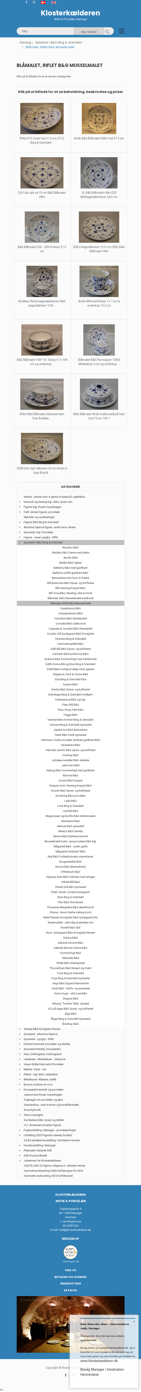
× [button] (134, 1321)
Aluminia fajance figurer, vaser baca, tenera (50, 527)
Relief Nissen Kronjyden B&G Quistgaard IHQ (70, 917)
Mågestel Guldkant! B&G (70, 851)
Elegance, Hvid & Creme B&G (70, 674)
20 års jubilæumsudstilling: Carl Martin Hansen (52, 1140)
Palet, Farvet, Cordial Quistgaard (70, 892)
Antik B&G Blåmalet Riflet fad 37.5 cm (99, 138)
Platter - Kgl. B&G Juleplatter (41, 1074)
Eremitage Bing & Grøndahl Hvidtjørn (70, 694)
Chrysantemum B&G (70, 613)
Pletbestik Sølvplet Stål (38, 1150)
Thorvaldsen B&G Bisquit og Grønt (70, 968)
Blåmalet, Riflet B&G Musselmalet (70, 603)
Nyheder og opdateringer (39, 517)
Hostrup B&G (71, 755)
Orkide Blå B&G (70, 881)
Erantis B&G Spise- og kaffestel (70, 689)
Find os (70, 1270)
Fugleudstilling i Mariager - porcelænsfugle (50, 1130)
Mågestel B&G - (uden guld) (71, 846)
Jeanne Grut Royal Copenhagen (43, 1094)
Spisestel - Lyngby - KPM (38, 1039)
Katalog (25, 42)
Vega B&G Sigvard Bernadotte (70, 983)
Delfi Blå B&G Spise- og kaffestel (71, 648)
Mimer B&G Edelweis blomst (70, 836)
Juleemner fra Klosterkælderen (42, 1160)
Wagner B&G (70, 998)
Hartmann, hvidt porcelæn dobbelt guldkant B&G (70, 740)
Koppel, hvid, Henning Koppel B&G (70, 785)
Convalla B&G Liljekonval (71, 623)
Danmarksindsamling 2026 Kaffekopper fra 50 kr (53, 1170)
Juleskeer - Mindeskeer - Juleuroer (45, 1059)
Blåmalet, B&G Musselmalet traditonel (70, 598)
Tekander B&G (70, 958)
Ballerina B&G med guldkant (70, 567)
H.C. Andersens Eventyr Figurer (42, 1125)
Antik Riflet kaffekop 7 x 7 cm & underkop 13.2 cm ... (99, 305)
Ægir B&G (70, 1013)
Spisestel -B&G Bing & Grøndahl (58, 42)
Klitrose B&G (70, 775)
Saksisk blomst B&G (70, 942)
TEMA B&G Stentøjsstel (70, 963)
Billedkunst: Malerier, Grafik (40, 1079)
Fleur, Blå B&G (70, 704)
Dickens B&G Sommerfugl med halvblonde (70, 659)
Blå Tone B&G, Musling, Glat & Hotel (70, 593)
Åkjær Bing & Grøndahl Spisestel (70, 1018)
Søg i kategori (89, 31)
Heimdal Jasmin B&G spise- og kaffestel (70, 750)
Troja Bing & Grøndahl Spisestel (70, 978)
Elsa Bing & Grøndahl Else (70, 679)
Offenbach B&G (70, 871)
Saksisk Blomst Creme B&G (70, 947)
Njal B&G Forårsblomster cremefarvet (70, 856)
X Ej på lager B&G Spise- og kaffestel (70, 1008)
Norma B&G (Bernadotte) (70, 866)
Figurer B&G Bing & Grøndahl (41, 522)
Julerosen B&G (71, 765)
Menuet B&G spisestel (70, 826)
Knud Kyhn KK (32, 1109)
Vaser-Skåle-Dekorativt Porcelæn (44, 1064)
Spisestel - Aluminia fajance (40, 1034)
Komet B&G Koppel (70, 780)
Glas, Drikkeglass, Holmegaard (43, 1054)
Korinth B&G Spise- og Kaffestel (70, 790)
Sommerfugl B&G (70, 952)
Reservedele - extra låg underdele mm (70, 922)
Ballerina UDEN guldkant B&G (70, 572)
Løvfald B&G (70, 811)
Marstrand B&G (70, 821)
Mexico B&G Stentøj (70, 831)
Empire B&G (70, 684)
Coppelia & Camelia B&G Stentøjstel (70, 628)
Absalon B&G (70, 547)
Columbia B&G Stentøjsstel (70, 618)
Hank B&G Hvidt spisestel (70, 734)
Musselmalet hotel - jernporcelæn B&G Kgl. (71, 841)
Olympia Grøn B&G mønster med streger (70, 876)
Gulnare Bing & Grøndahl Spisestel (71, 724)
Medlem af (70, 1239)
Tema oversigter (33, 1115)
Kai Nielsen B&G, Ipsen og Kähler (44, 1120)
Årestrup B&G (70, 1023)
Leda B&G (70, 800)
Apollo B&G (70, 557)
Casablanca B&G (70, 608)
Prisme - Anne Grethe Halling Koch (70, 912)
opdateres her (88, 1340)
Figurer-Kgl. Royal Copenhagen (42, 507)
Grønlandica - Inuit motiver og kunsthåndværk (51, 1104)
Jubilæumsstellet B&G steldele (70, 760)
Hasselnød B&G (70, 745)
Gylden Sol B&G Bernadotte (70, 729)
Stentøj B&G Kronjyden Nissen (42, 1029)
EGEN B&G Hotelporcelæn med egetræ (70, 669)
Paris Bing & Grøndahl (70, 897)
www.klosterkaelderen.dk (99, 1361)
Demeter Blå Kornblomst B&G (71, 654)
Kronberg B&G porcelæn (70, 795)
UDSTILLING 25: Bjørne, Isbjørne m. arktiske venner (54, 1165)
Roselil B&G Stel (70, 927)
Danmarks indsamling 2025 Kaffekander (48, 1175)
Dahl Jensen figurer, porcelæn (42, 512)
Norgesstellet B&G (70, 861)
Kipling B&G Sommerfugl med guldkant (70, 770)
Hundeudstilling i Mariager (40, 1145)
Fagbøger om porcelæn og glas (43, 1099)
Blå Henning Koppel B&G (70, 588)
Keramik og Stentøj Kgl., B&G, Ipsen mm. (48, 501)
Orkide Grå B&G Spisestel (70, 887)
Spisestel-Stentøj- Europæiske (42, 1049)
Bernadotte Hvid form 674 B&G (70, 577)
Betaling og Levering (71, 1277)
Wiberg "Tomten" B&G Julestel (70, 1003)
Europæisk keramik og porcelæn (43, 1089)
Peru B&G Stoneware (70, 902)
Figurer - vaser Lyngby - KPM (41, 537)
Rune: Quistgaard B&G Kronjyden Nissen (70, 932)
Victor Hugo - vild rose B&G (70, 993)
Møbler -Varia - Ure (35, 1069)
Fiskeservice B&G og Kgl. (70, 699)
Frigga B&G (71, 714)
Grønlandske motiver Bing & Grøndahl (70, 719)
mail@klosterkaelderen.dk (75, 1229)
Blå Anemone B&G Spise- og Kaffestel (70, 583)
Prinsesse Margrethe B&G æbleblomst (70, 907)
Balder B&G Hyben (70, 562)
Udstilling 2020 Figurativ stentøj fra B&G (48, 1135)
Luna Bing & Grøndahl (70, 805)
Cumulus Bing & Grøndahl (70, 638)
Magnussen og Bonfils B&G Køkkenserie (70, 816)
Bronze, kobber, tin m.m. (38, 1084)
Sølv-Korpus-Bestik (35, 1155)
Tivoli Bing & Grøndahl (70, 973)
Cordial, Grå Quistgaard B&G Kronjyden (70, 633)
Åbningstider (70, 1283)
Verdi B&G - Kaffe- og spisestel (71, 988)
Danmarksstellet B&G (70, 643)
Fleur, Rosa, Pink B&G (71, 709)
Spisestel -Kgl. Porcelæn (38, 532)
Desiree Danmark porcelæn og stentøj (47, 1044)
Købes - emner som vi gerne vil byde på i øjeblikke (54, 496)
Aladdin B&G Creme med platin (70, 552)
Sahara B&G (70, 937)
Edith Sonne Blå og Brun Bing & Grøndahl (70, 664)
